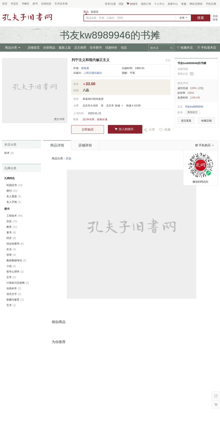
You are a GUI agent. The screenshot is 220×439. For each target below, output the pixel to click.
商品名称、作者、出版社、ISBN (104, 17)
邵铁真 (85, 68)
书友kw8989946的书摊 (192, 63)
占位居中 (27, 16)
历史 (68, 158)
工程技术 (14, 215)
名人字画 (13, 201)
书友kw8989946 (194, 106)
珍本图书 (96, 47)
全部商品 (49, 47)
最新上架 (65, 47)
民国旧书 (14, 185)
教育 (11, 226)
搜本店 (154, 47)
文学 (11, 277)
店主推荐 (80, 47)
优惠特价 (111, 47)
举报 (167, 60)
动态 (124, 47)
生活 (11, 249)
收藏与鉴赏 (15, 299)
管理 (11, 254)
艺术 (11, 305)
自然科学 (13, 288)
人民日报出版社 (93, 72)
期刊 (11, 190)
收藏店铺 (206, 120)
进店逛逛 (186, 120)
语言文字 (13, 294)
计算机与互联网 (17, 282)
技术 (9, 152)
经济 (11, 238)
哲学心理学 (15, 271)
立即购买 (88, 129)
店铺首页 (34, 47)
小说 (11, 266)
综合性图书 (15, 243)
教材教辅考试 (16, 260)
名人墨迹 (13, 196)
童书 (11, 232)
